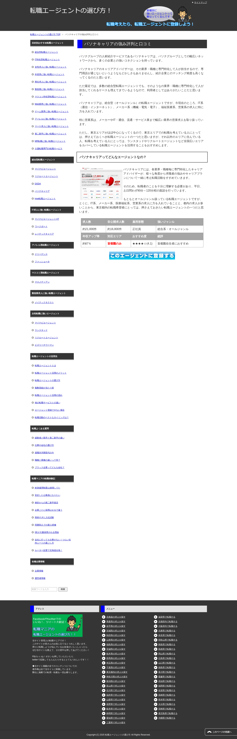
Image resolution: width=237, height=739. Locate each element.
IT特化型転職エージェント (47, 59)
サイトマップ (200, 2)
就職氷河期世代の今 (44, 452)
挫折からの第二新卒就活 (46, 502)
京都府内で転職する (167, 621)
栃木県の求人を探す (115, 653)
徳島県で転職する (166, 667)
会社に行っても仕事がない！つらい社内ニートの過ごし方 (53, 541)
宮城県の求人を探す (115, 630)
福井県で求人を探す (115, 695)
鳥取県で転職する (166, 644)
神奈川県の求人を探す (117, 676)
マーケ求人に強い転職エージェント (52, 126)
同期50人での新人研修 (45, 525)
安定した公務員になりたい (47, 495)
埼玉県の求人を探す (115, 663)
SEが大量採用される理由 (47, 532)
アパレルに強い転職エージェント (51, 119)
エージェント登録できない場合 (50, 410)
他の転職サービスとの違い (47, 402)
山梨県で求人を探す (115, 699)
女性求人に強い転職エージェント (51, 67)
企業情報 (39, 571)
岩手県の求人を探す (115, 626)
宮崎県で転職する (166, 709)
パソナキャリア (42, 191)
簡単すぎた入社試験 (44, 517)
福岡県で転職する (166, 686)
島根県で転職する (166, 649)
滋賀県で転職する (166, 617)
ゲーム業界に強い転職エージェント (52, 111)
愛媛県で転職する (166, 676)
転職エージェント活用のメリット (51, 373)
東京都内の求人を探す (117, 672)
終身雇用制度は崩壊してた (47, 488)
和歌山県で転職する (167, 640)
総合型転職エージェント (46, 52)
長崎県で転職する (166, 695)
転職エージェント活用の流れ (48, 395)
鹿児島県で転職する (167, 713)
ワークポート (41, 226)
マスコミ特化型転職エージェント (51, 96)
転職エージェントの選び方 (47, 380)
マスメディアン (42, 282)
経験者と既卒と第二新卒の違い (50, 438)
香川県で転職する (166, 672)
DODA (38, 183)
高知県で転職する (166, 681)
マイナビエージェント (45, 169)
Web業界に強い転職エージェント (51, 104)
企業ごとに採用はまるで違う (48, 510)
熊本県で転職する (166, 699)
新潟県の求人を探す (115, 681)
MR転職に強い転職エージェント (50, 141)
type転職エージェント (45, 198)
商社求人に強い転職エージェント (51, 82)
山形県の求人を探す (115, 640)
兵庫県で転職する (166, 630)
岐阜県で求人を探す (115, 709)
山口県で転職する (166, 663)
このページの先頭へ (222, 732)
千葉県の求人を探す (115, 667)
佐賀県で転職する (166, 690)
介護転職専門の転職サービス (48, 148)
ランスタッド (41, 330)
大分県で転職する (166, 704)
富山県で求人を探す (115, 686)
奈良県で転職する (166, 635)
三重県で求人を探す (115, 722)
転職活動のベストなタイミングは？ (52, 417)
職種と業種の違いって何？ (47, 460)
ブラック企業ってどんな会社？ (50, 467)
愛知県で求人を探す (115, 718)
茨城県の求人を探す (115, 649)
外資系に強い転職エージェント (50, 74)
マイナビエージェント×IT (47, 219)
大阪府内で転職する (167, 626)
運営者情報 (40, 578)
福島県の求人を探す (115, 644)
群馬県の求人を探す (115, 658)
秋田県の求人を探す (115, 635)
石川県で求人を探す (115, 690)
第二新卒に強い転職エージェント (51, 134)
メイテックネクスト (44, 302)
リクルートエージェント (46, 176)
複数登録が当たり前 (44, 388)
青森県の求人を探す (115, 621)
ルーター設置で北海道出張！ (48, 550)
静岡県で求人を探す (115, 713)
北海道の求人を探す (115, 617)
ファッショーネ (42, 261)
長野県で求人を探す (115, 704)
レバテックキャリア (44, 234)
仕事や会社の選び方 (44, 445)
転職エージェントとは (45, 365)
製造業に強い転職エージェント (50, 89)
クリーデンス (41, 254)
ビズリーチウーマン (44, 345)
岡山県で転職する (166, 653)
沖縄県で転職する (166, 718)
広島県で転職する (166, 658)
